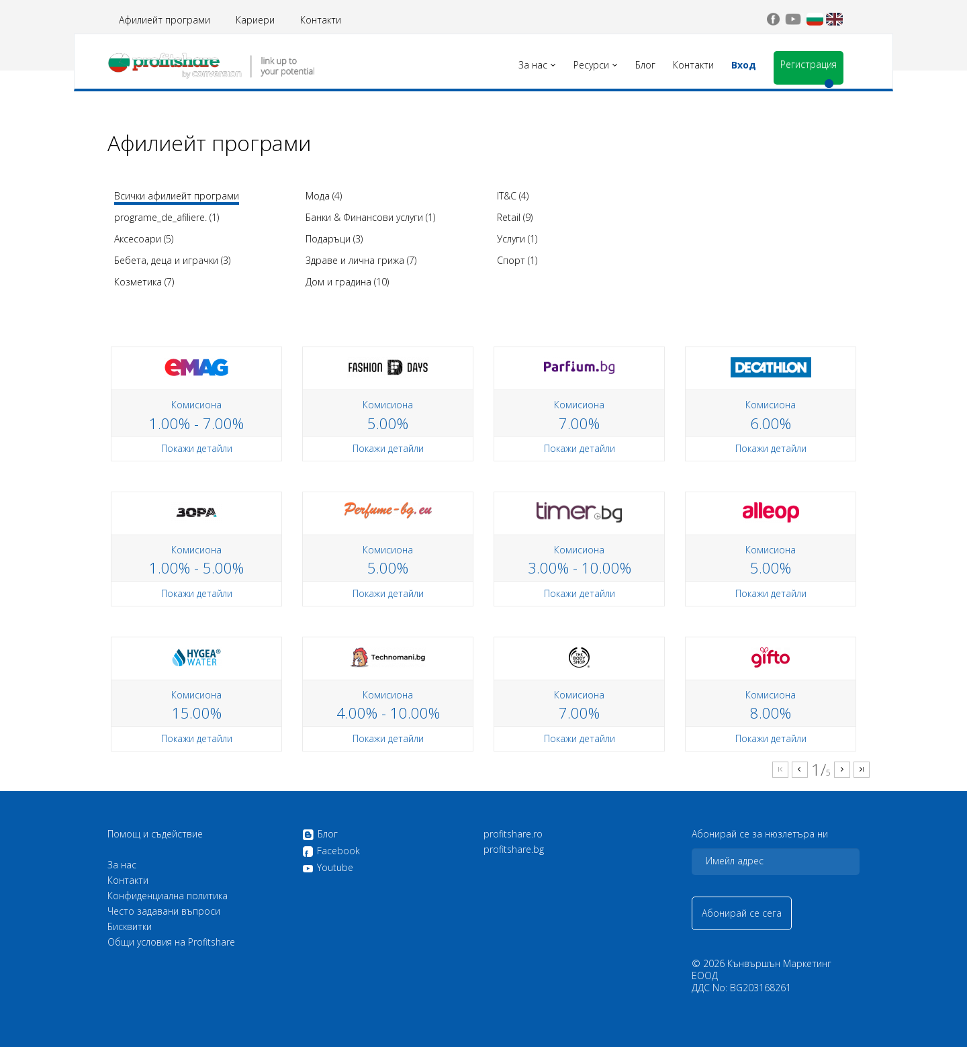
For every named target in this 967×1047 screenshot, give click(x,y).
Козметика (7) (144, 281)
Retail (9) (515, 217)
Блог (320, 835)
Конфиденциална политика (167, 896)
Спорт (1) (517, 260)
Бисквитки (129, 926)
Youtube (327, 867)
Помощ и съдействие (155, 834)
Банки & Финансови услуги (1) (370, 217)
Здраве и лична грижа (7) (361, 260)
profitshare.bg (513, 849)
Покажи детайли (196, 448)
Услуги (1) (517, 238)
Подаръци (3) (334, 238)
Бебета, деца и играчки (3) (172, 260)
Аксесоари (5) (143, 238)
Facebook (331, 852)
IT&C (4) (512, 195)
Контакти (320, 19)
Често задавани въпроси (163, 911)
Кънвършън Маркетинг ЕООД (761, 969)
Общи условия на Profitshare (171, 942)
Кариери (255, 19)
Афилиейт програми (164, 19)
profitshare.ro (513, 834)
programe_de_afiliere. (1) (166, 217)
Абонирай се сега (742, 913)
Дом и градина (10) (347, 281)
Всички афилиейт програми (176, 195)
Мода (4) (324, 195)
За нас (121, 865)
